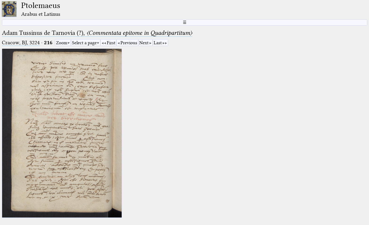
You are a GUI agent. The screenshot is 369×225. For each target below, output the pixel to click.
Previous (128, 42)
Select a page (84, 42)
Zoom (61, 42)
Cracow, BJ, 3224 (21, 42)
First (111, 42)
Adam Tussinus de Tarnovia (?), (97, 32)
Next (143, 42)
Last (158, 42)
